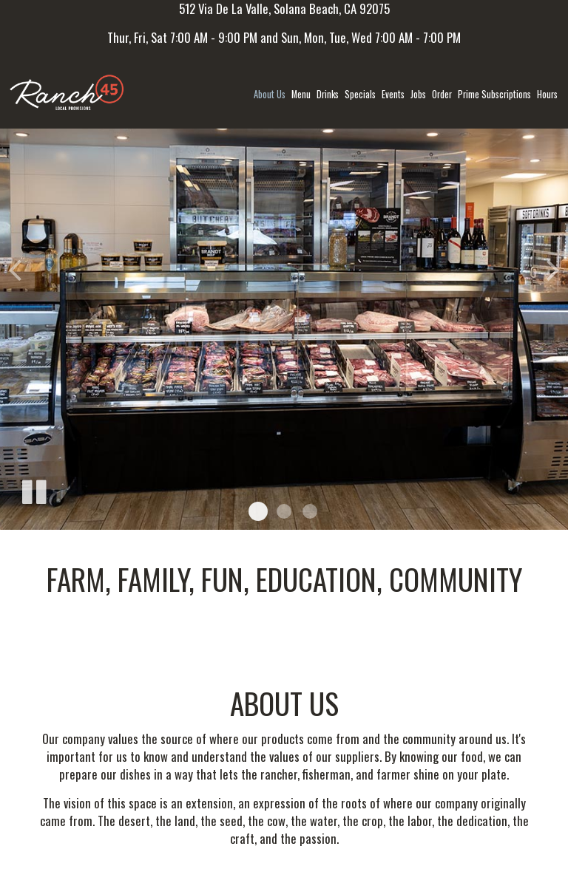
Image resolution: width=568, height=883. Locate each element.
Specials (360, 94)
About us (269, 94)
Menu (301, 94)
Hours (547, 94)
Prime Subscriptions (494, 94)
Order (442, 94)
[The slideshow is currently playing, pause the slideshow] (33, 489)
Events (393, 94)
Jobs (418, 94)
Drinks (328, 94)
